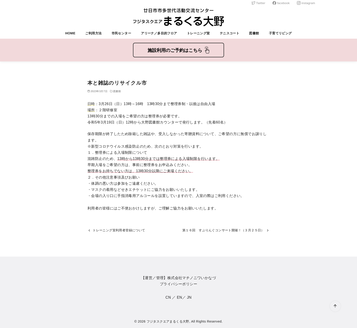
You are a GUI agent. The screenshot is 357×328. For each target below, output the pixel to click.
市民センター (121, 33)
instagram (306, 3)
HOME (70, 33)
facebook (281, 3)
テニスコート (229, 33)
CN (168, 297)
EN (179, 297)
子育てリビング (280, 33)
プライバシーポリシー (178, 284)
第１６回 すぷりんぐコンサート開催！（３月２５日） (223, 230)
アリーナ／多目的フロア (159, 33)
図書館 (254, 33)
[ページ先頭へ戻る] (335, 306)
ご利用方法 (93, 33)
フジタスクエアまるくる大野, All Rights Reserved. (185, 321)
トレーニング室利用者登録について (119, 230)
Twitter (258, 3)
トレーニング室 (198, 33)
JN (189, 297)
